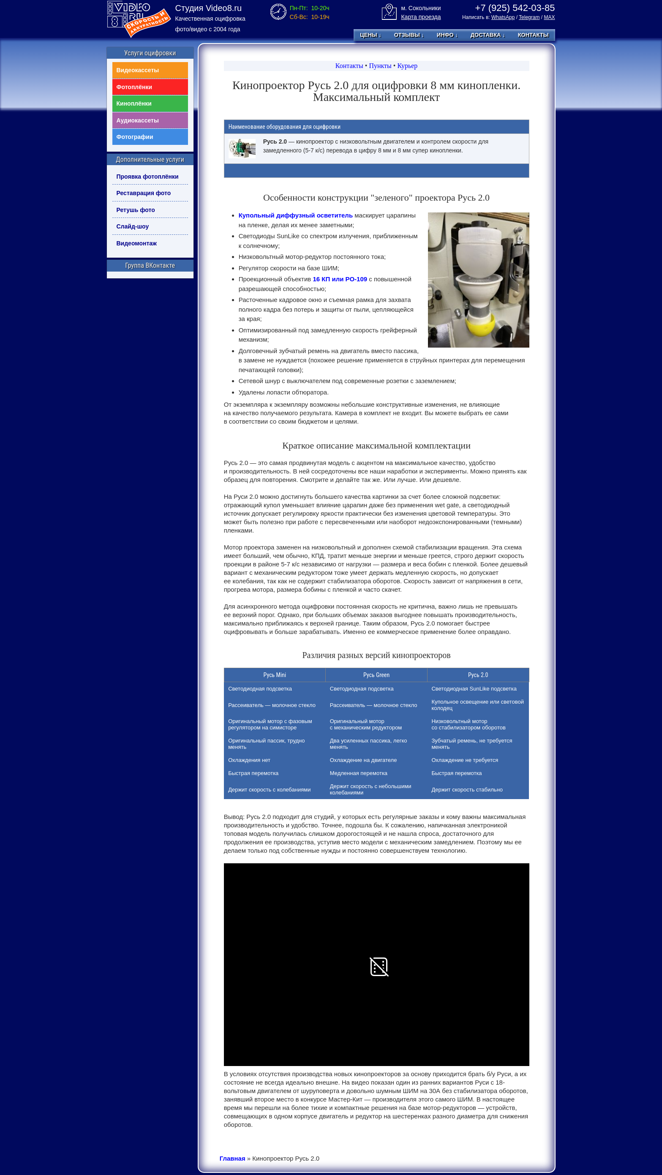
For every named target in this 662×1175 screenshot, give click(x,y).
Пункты (380, 65)
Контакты (533, 35)
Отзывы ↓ (409, 35)
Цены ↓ (370, 35)
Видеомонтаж (137, 243)
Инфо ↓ (447, 35)
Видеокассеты (138, 70)
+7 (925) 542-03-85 (515, 8)
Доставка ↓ (488, 35)
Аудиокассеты (138, 120)
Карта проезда (421, 17)
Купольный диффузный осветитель (296, 215)
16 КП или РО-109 (340, 279)
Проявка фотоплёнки (148, 176)
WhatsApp (503, 17)
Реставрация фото (144, 193)
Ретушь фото (136, 210)
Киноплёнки (134, 103)
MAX (549, 17)
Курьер (407, 65)
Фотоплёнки (135, 87)
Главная (232, 1158)
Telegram (529, 17)
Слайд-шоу (133, 226)
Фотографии (135, 136)
